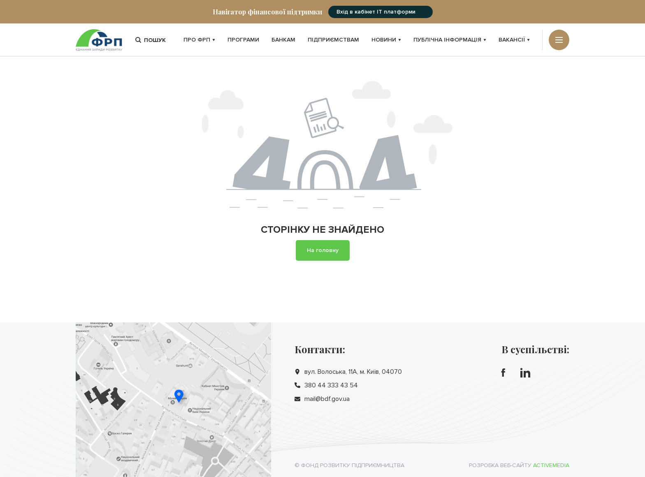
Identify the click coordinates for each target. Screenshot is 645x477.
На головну (323, 250)
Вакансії (514, 39)
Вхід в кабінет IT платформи (375, 11)
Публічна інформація (449, 39)
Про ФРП (199, 39)
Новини (386, 39)
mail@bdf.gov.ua (327, 399)
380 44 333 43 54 (331, 385)
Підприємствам (333, 39)
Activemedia (551, 465)
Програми (243, 39)
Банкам (283, 39)
